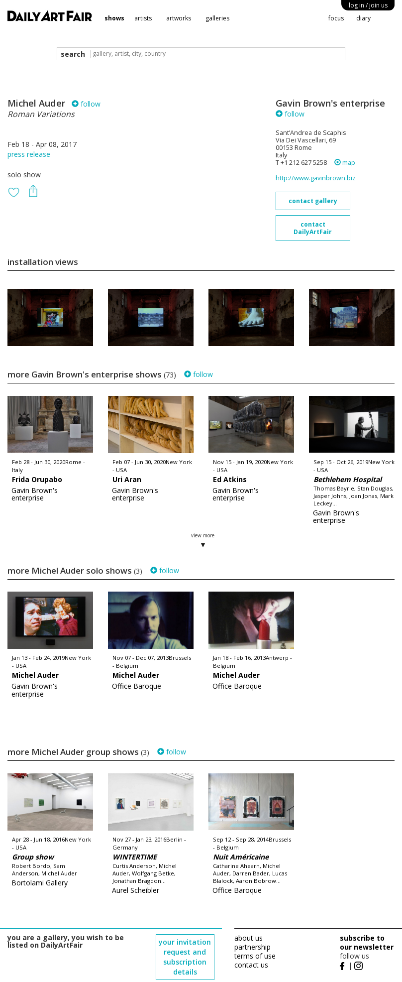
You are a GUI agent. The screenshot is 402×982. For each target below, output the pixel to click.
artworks (178, 18)
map (344, 162)
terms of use (255, 956)
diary (363, 18)
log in (368, 5)
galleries (217, 18)
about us (248, 938)
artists (143, 18)
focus (336, 18)
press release (28, 154)
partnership (252, 947)
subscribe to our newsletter (367, 942)
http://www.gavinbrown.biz (316, 178)
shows (114, 18)
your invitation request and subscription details (185, 957)
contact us (251, 965)
